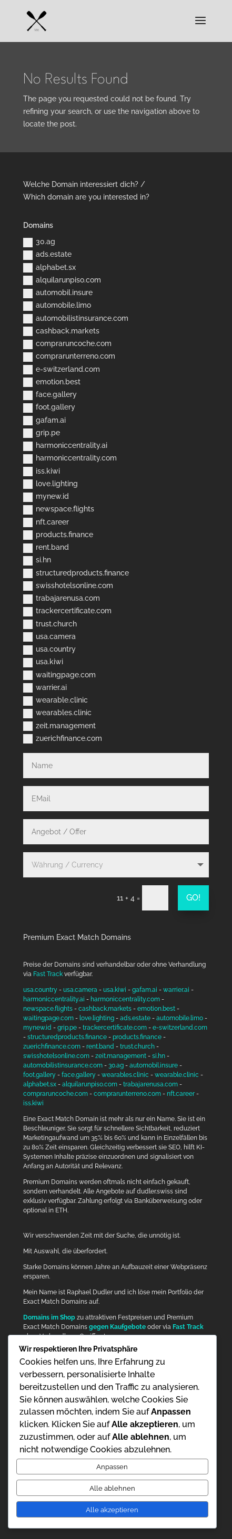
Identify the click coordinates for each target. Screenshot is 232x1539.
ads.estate (47, 254)
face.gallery (50, 395)
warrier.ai (45, 688)
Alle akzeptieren (112, 1509)
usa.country (49, 649)
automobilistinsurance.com (75, 318)
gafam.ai (44, 420)
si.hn (37, 560)
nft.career (46, 522)
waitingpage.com (59, 675)
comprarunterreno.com (69, 356)
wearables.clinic (57, 713)
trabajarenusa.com (61, 598)
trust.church (50, 624)
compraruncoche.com (67, 344)
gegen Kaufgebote (117, 1327)
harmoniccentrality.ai (65, 446)
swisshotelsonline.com (68, 586)
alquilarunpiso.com (62, 280)
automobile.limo (57, 305)
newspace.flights (58, 509)
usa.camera (49, 637)
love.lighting (50, 484)
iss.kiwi (41, 471)
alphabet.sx (49, 268)
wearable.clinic (55, 700)
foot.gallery (49, 407)
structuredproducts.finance (76, 573)
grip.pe (41, 433)
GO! (193, 898)
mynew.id (46, 496)
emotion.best (51, 382)
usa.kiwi (43, 662)
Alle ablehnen (112, 1488)
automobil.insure (58, 293)
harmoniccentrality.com (70, 458)
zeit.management (59, 726)
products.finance (58, 535)
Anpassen (112, 1466)
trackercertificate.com (67, 611)
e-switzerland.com (61, 369)
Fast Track (48, 974)
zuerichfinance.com (62, 739)
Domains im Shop (49, 1317)
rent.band (46, 547)
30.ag (39, 242)
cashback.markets (61, 331)
